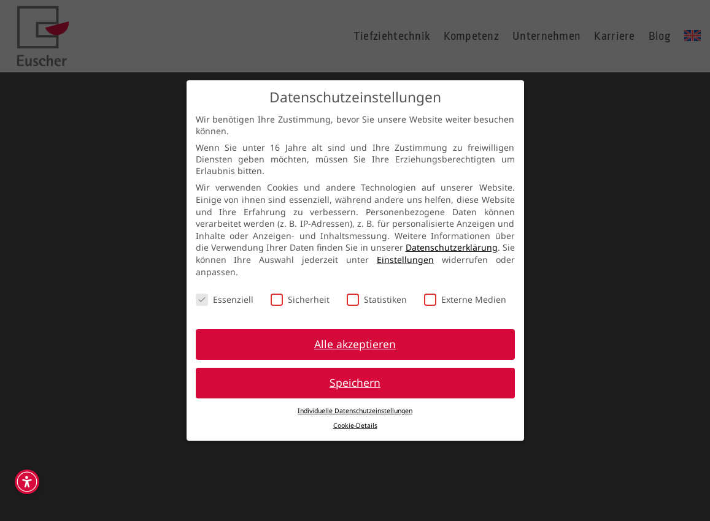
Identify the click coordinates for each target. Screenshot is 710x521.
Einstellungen (405, 259)
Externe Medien (465, 299)
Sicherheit (300, 299)
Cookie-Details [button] (355, 425)
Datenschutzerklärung (452, 247)
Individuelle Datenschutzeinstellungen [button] (355, 410)
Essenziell (224, 299)
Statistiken (377, 299)
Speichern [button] (355, 382)
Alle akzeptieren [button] (355, 344)
